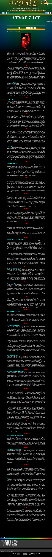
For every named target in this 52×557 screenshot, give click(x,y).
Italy (10, 10)
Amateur (23, 10)
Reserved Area (43, 10)
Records (27, 10)
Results (17, 10)
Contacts (38, 10)
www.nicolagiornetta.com (31, 554)
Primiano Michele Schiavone (35, 553)
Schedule (13, 10)
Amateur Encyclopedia (32, 10)
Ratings (20, 10)
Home (8, 10)
